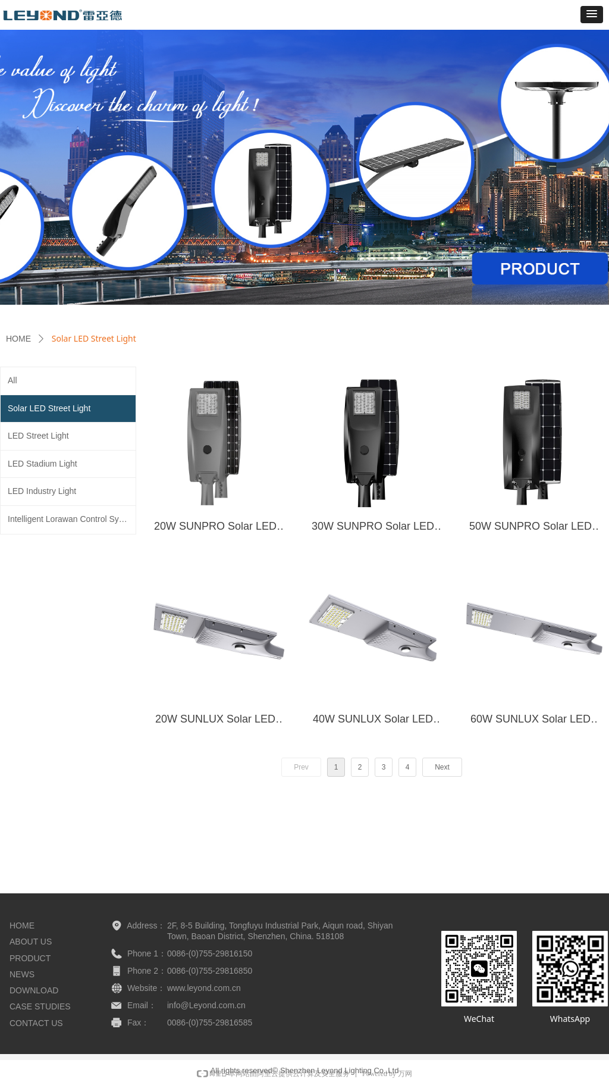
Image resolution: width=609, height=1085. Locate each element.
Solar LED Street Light (49, 408)
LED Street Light (38, 435)
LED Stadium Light (42, 463)
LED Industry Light (42, 491)
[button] (591, 14)
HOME (18, 338)
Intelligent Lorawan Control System (72, 519)
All (12, 380)
